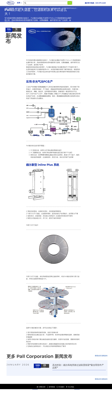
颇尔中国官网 (10, 8)
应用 (19, 3)
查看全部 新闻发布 (101, 356)
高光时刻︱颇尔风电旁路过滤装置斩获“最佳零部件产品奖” (78, 366)
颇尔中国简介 (19, 8)
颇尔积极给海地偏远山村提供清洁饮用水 (37, 8)
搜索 (69, 3)
